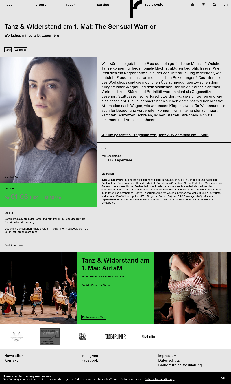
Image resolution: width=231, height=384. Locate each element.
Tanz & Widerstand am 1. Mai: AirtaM (115, 264)
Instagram (89, 355)
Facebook (89, 360)
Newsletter (13, 355)
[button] (15, 4)
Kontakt (11, 360)
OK (223, 378)
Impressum (167, 355)
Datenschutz (169, 360)
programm (44, 4)
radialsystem (155, 4)
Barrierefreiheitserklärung (180, 365)
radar (70, 4)
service (103, 4)
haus (8, 4)
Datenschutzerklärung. (159, 379)
